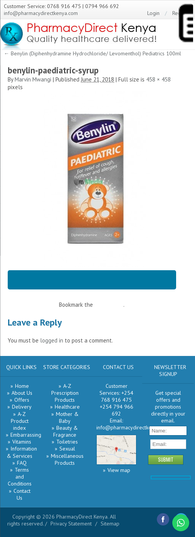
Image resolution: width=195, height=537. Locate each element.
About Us (22, 392)
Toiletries (67, 441)
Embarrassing (25, 434)
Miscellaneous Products (67, 459)
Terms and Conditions (20, 476)
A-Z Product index (20, 421)
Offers (21, 399)
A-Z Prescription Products (65, 392)
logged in (51, 340)
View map (119, 470)
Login (153, 13)
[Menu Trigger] (185, 24)
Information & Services (22, 452)
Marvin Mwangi (33, 79)
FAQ (22, 462)
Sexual (67, 448)
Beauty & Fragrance (65, 431)
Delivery (22, 406)
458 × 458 (158, 79)
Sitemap (110, 523)
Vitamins (21, 441)
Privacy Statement (71, 523)
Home (22, 385)
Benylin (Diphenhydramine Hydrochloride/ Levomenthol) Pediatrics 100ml (92, 53)
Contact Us (21, 494)
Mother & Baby (67, 417)
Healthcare (67, 406)
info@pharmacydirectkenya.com (41, 13)
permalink (111, 304)
